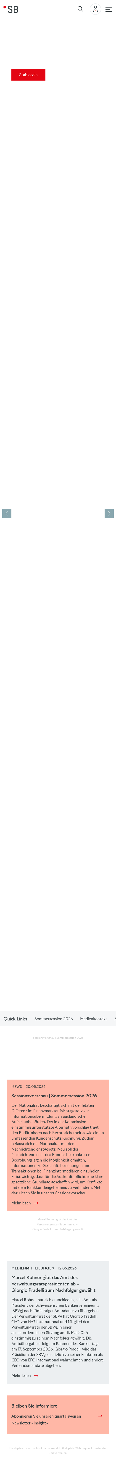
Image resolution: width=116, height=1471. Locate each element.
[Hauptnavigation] (109, 9)
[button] (109, 513)
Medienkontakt (93, 1018)
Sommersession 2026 (53, 1018)
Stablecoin (28, 74)
